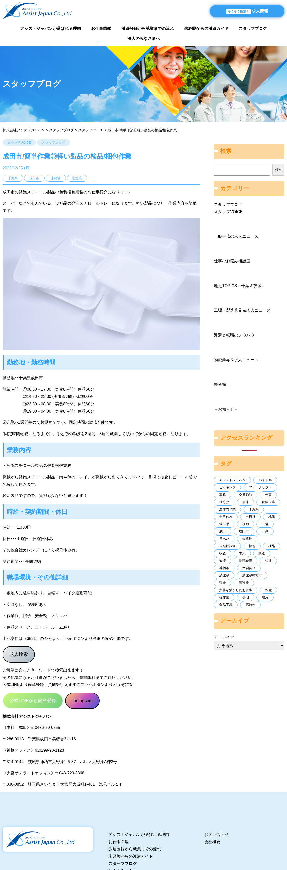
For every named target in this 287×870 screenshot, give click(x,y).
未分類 (220, 384)
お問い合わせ (216, 834)
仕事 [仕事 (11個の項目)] (268, 495)
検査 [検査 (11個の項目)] (222, 553)
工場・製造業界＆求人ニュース (242, 310)
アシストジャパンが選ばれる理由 (50, 28)
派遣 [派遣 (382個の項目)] (261, 553)
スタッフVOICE (19, 142)
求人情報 (247, 11)
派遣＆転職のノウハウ (234, 335)
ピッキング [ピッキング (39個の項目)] (227, 487)
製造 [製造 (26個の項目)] (222, 583)
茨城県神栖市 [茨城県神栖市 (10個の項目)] (252, 575)
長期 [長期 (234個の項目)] (245, 597)
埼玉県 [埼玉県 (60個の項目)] (224, 524)
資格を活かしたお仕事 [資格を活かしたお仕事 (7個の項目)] (235, 590)
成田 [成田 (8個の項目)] (222, 531)
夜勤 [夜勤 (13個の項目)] (245, 524)
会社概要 (212, 842)
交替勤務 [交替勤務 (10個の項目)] (245, 495)
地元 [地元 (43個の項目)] (271, 517)
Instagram (82, 700)
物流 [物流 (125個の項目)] (222, 561)
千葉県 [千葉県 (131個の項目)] (254, 509)
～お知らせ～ (226, 409)
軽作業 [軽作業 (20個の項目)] (224, 597)
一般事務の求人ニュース (236, 236)
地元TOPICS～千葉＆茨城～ (239, 286)
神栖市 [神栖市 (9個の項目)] (224, 568)
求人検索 (19, 654)
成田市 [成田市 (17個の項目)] (244, 531)
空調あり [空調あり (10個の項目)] (248, 568)
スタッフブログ (253, 28)
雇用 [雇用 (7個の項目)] (265, 597)
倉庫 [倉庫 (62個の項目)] (245, 502)
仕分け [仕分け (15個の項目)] (224, 502)
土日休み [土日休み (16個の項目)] (225, 517)
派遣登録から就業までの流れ (147, 28)
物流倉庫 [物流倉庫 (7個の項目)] (245, 561)
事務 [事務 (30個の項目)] (222, 495)
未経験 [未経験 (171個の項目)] (247, 539)
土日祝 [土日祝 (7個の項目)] (250, 517)
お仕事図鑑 (101, 28)
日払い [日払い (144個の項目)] (224, 539)
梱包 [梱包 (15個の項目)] (252, 546)
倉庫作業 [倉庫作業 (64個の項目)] (268, 502)
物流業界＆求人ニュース (236, 360)
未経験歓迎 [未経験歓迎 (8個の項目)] (227, 546)
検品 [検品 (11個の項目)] (271, 546)
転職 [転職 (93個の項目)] (268, 590)
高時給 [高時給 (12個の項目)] (250, 605)
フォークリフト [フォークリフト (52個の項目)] (260, 487)
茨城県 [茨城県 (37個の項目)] (224, 575)
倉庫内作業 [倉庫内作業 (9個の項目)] (227, 509)
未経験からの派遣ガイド (206, 28)
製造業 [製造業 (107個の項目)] (244, 583)
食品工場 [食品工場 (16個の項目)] (225, 605)
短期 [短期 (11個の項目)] (268, 561)
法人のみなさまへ (143, 38)
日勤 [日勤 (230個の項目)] (265, 531)
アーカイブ (224, 637)
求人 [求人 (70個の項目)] (242, 553)
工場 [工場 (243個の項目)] (265, 524)
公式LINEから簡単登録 (33, 700)
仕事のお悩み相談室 (232, 261)
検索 (278, 169)
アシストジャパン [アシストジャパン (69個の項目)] (232, 480)
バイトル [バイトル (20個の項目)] (265, 480)
